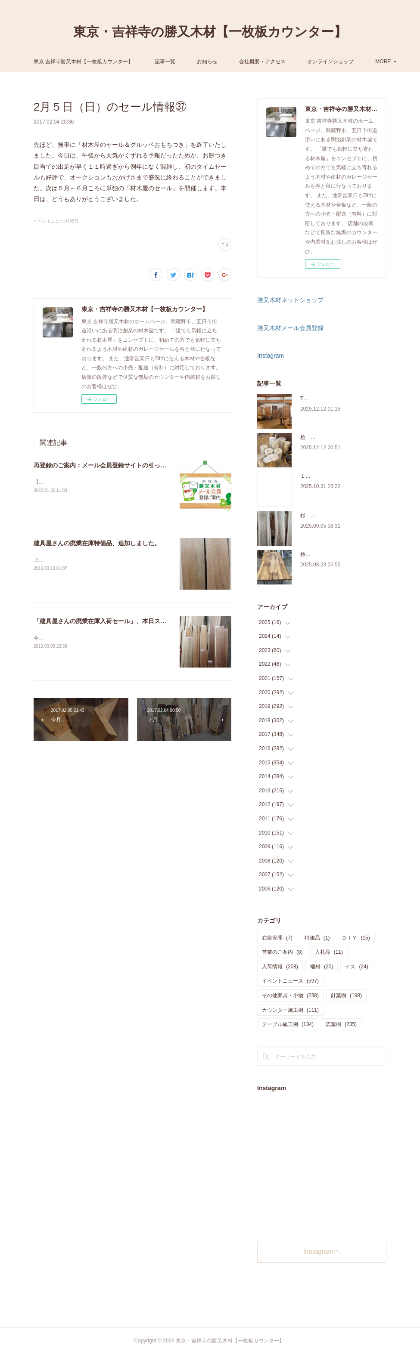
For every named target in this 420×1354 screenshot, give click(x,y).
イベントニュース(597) (56, 221)
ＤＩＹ (356, 938)
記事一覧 (228, 62)
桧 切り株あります (323, 437)
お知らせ (270, 62)
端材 (321, 967)
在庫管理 (277, 938)
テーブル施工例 (288, 1024)
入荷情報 (280, 967)
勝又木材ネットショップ (290, 300)
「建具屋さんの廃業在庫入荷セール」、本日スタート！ (109, 621)
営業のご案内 (282, 952)
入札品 (329, 952)
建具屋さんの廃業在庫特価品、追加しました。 (97, 543)
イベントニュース (290, 981)
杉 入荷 (310, 516)
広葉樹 (341, 1024)
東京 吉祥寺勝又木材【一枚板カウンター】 (146, 62)
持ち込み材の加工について (331, 554)
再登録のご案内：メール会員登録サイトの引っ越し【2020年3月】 (123, 465)
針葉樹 (346, 995)
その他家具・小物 (290, 995)
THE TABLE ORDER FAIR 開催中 (339, 399)
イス (356, 967)
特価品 (317, 938)
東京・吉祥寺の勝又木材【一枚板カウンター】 (210, 32)
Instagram (270, 355)
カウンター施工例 (290, 1010)
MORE (310, 62)
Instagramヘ (321, 1251)
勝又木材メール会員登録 (290, 328)
